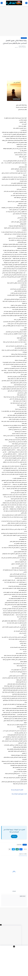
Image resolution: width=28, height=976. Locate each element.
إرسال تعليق (22, 896)
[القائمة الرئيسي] (26, 3)
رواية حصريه (19, 844)
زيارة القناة (14, 836)
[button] (20, 849)
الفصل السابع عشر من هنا (17, 789)
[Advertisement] (14, 21)
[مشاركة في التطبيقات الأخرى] (9, 849)
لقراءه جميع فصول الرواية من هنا (19, 794)
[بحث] (2, 3)
